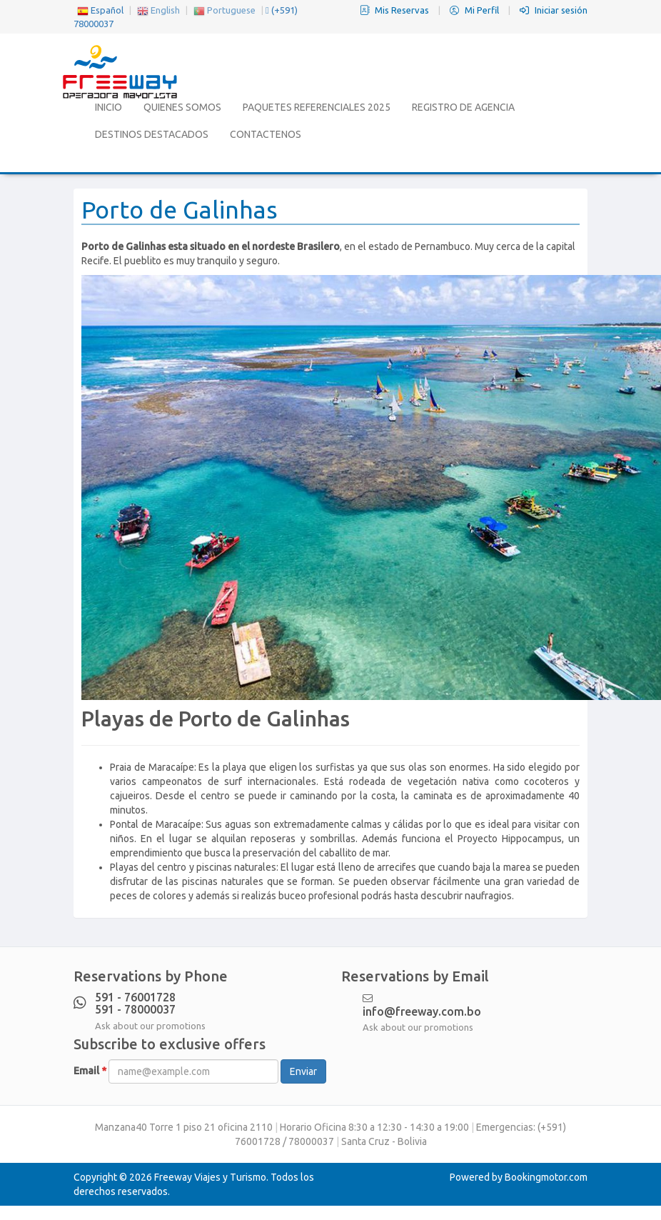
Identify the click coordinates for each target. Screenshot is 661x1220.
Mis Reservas (395, 10)
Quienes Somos (182, 107)
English (158, 10)
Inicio (108, 107)
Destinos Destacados (151, 134)
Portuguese (224, 10)
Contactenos (265, 134)
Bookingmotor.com (546, 1177)
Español (100, 10)
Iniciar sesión (553, 10)
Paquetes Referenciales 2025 (316, 107)
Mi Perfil (475, 10)
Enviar (303, 1071)
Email (90, 1070)
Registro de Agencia (463, 107)
